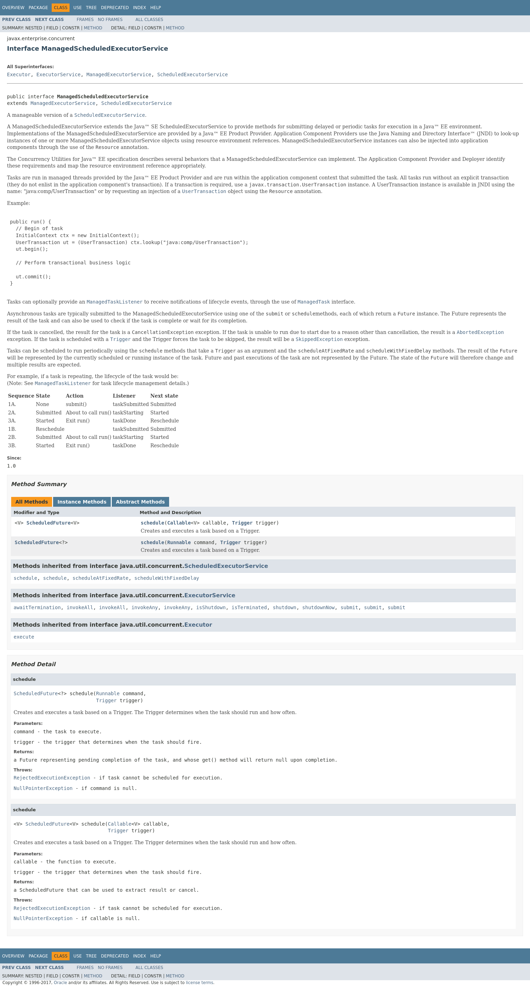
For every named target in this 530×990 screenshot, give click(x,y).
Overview (13, 7)
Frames (85, 19)
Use (77, 7)
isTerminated (249, 607)
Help (155, 7)
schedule (152, 523)
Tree (91, 7)
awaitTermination (37, 607)
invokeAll (80, 607)
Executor (18, 74)
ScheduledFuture (49, 523)
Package (38, 7)
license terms (199, 982)
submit (349, 607)
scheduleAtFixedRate (101, 578)
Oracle (60, 982)
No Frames (110, 19)
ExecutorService (58, 74)
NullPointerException (43, 788)
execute (24, 637)
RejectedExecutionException (52, 778)
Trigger (242, 523)
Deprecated (115, 7)
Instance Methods (81, 502)
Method (93, 28)
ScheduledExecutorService (192, 74)
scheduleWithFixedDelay (167, 578)
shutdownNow (318, 607)
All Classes (149, 19)
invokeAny (144, 607)
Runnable (179, 542)
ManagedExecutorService (119, 74)
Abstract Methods (140, 502)
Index (139, 7)
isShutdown (211, 607)
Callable (179, 523)
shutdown (284, 607)
